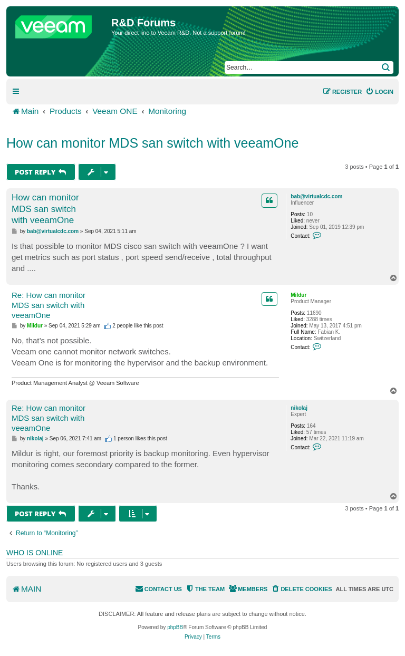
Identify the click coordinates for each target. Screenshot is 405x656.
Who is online (34, 552)
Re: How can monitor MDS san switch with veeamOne (48, 305)
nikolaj (299, 408)
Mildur (298, 295)
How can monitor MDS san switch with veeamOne (152, 143)
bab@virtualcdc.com (316, 196)
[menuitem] (379, 91)
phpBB (175, 627)
